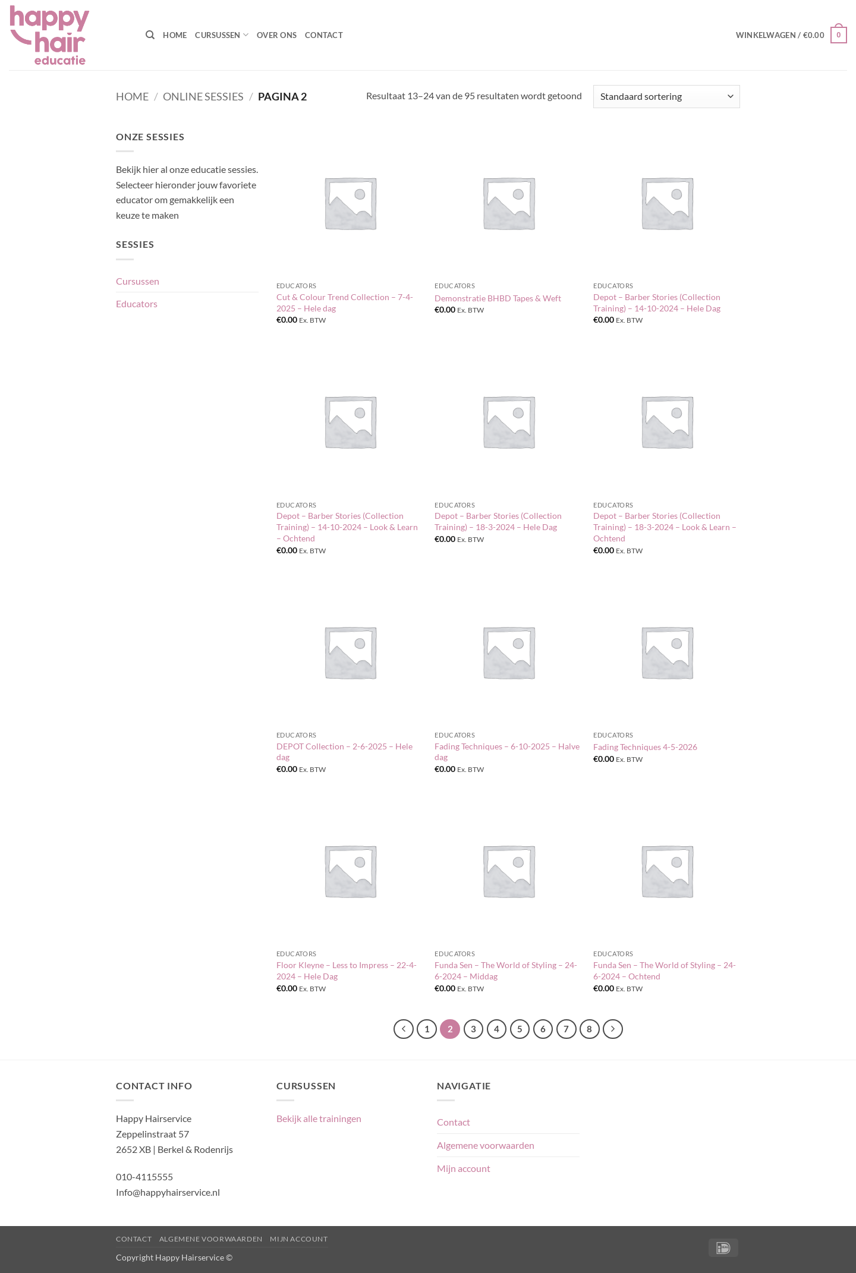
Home (175, 35)
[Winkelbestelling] (666, 96)
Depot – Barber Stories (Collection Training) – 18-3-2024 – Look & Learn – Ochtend (665, 527)
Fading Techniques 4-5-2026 (645, 747)
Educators (137, 303)
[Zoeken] (150, 35)
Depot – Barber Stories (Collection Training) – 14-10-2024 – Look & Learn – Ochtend (347, 527)
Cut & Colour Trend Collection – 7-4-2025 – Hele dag (344, 302)
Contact (324, 35)
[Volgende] (613, 1029)
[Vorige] (404, 1029)
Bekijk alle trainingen (318, 1118)
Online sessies (203, 96)
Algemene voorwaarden (485, 1145)
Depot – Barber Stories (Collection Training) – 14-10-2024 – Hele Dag (656, 302)
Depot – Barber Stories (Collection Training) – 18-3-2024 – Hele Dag (498, 521)
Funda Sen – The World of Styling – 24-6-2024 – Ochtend (664, 970)
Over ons (277, 35)
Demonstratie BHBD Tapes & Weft (498, 298)
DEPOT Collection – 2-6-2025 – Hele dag (344, 751)
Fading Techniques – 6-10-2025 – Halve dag (507, 751)
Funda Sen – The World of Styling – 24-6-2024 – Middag (506, 970)
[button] (791, 35)
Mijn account (463, 1168)
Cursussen (221, 34)
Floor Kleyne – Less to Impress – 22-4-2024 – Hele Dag (346, 970)
